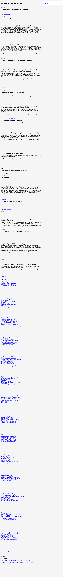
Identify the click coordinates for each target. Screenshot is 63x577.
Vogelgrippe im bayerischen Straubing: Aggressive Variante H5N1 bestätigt (10, 478)
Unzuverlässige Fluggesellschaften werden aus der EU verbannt (9, 338)
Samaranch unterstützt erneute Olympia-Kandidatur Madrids (8, 398)
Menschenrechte (5, 56)
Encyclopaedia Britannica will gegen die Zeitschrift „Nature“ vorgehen (9, 306)
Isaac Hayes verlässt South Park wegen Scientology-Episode (8, 413)
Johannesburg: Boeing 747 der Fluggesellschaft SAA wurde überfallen (9, 318)
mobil (45, 3)
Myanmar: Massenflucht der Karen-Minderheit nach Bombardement (9, 324)
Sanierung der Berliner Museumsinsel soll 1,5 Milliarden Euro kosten (9, 511)
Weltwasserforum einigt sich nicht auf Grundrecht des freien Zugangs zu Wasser (18, 18)
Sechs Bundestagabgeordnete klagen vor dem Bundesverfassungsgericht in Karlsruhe (19, 264)
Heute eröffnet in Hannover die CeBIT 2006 (6, 483)
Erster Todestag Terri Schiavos (5, 300)
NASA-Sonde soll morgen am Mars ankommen (7, 476)
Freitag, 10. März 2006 (4, 456)
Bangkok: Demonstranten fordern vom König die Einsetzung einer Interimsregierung (11, 335)
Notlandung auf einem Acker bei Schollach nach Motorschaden (9, 354)
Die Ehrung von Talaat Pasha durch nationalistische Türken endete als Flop (10, 400)
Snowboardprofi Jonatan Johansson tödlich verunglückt (8, 437)
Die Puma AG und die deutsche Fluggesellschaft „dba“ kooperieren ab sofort (10, 342)
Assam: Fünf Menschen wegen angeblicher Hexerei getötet (8, 385)
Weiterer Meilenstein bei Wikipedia (5, 444)
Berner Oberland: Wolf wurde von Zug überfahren (7, 344)
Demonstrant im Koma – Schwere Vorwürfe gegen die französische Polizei (10, 373)
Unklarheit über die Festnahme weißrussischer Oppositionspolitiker (9, 340)
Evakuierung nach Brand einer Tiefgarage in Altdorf (7, 364)
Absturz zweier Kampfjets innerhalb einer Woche (7, 357)
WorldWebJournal (28, 562)
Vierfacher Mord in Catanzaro (4, 302)
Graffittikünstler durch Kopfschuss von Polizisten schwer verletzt (9, 283)
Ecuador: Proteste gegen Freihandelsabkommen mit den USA (8, 412)
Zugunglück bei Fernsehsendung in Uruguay (6, 379)
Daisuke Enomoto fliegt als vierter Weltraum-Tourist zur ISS (8, 490)
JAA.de (47, 3)
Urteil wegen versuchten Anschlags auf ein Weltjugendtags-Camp (9, 343)
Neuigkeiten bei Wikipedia (4, 530)
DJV (3, 560)
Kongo (3, 259)
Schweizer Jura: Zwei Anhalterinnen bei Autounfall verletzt (8, 535)
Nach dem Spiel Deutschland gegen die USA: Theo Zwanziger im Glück (10, 322)
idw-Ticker (1, 560)
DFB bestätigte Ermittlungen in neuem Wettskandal (7, 457)
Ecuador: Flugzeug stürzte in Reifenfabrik (6, 336)
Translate (32, 562)
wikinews (9, 14)
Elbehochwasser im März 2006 (5, 303)
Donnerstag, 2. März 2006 (4, 538)
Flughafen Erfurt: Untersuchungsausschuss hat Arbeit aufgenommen (9, 365)
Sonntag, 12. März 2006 (4, 442)
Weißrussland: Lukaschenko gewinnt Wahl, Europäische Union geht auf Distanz (11, 382)
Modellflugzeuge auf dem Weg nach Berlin (6, 286)
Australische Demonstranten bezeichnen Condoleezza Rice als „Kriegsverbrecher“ (11, 394)
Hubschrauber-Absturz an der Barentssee (6, 435)
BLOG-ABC (35, 562)
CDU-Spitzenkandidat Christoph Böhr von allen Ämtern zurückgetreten (10, 327)
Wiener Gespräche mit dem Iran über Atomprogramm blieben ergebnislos (10, 532)
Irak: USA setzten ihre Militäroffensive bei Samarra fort (8, 404)
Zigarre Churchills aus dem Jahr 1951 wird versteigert (7, 363)
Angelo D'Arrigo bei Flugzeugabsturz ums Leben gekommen (8, 301)
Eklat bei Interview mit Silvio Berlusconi (6, 434)
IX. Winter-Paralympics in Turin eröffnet (6, 460)
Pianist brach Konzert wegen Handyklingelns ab (7, 499)
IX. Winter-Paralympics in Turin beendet (6, 381)
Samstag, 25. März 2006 (4, 341)
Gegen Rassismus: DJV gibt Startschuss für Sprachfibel (13, 92)
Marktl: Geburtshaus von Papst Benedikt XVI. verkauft (7, 284)
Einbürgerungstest (4, 87)
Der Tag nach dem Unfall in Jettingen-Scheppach (7, 459)
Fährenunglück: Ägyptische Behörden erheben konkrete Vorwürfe (9, 452)
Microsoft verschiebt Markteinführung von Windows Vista (8, 362)
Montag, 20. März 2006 (4, 376)
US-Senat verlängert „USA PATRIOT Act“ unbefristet (7, 521)
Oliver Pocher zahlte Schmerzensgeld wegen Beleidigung (8, 339)
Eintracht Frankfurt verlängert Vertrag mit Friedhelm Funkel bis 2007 (9, 461)
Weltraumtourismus (5, 177)
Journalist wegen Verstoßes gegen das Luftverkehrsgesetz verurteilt (9, 492)
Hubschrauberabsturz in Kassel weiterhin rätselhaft (7, 360)
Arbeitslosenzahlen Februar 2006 (5, 551)
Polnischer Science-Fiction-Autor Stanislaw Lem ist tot (7, 325)
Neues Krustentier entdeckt (4, 481)
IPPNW (26, 560)
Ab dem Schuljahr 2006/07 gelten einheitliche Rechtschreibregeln (9, 539)
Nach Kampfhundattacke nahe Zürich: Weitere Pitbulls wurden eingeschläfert (10, 474)
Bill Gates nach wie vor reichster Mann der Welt (11, 213)
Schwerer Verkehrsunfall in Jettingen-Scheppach (7, 471)
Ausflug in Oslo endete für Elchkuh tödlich (6, 472)
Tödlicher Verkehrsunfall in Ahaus (5, 346)
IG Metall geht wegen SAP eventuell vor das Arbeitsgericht (8, 518)
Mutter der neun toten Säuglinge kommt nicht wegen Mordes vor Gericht (10, 477)
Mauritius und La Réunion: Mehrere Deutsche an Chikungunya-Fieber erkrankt (10, 514)
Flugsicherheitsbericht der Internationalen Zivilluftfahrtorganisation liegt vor (10, 397)
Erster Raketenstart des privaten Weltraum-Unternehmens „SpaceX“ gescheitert (11, 337)
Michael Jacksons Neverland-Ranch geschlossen (7, 451)
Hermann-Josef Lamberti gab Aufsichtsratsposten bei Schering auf (15, 9)
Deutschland (4, 118)
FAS (20, 560)
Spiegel (22, 560)
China (17, 560)
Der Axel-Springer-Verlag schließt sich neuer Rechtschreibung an (9, 493)
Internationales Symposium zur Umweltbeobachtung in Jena (8, 358)
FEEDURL (3, 564)
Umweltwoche (11, 56)
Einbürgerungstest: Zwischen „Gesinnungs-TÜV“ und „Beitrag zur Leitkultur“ (17, 60)
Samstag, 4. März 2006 (4, 520)
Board (39, 562)
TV (31, 560)
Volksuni (24, 562)
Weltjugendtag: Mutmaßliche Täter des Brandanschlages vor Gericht (9, 537)
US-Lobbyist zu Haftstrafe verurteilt (5, 299)
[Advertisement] (7, 571)
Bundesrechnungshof (10, 560)
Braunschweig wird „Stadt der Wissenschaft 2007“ (7, 315)
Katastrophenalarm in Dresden (5, 282)
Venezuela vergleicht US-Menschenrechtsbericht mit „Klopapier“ (14, 201)
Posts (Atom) (5, 556)
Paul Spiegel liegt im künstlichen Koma (6, 403)
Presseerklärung (14, 118)
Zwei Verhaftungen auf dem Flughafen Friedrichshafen (8, 441)
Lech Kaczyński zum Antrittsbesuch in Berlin (6, 475)
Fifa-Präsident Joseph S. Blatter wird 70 (6, 458)
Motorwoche (5, 562)
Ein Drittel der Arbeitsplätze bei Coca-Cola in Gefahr (7, 540)
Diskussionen (4, 148)
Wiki (37, 562)
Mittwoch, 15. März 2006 (4, 420)
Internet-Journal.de (11, 4)
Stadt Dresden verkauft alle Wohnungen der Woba (7, 453)
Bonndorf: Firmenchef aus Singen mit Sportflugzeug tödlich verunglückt (10, 366)
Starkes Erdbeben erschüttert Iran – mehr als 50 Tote (7, 287)
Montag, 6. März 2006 (3, 501)
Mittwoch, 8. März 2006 (4, 482)
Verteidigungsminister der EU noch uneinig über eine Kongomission (15, 231)
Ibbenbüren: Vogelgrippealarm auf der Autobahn (7, 417)
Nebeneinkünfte (4, 276)
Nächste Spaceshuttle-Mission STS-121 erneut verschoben (8, 422)
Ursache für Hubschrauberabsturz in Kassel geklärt (7, 320)
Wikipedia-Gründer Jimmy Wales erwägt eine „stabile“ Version (8, 439)
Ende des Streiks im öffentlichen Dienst (6, 515)
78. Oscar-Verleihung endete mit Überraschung (7, 512)
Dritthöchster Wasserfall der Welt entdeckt (6, 414)
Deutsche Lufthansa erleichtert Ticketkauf (6, 517)
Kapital (4, 14)
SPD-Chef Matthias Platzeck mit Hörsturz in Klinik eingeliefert (8, 304)
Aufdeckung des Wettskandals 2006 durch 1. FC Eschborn (8, 440)
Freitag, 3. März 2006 (3, 531)
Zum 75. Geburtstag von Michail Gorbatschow (6, 541)
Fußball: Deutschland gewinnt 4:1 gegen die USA (7, 356)
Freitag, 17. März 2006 (4, 402)
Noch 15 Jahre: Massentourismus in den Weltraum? (7, 438)
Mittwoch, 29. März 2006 (4, 305)
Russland (14, 560)
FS (0, 564)
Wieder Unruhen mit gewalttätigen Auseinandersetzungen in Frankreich (10, 419)
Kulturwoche (10, 118)
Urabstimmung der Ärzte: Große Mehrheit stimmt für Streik (8, 421)
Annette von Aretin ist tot (4, 529)
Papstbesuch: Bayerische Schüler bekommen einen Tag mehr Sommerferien (10, 473)
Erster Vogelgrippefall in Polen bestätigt (6, 498)
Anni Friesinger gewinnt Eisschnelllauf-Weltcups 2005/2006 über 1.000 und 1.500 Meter (12, 516)
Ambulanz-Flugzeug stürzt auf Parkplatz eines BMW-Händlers (8, 462)
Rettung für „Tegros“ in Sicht (4, 510)
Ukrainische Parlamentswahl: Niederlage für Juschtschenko (8, 319)
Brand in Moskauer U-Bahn (4, 380)
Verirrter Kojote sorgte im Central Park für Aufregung (7, 361)
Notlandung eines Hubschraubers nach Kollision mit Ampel (8, 519)
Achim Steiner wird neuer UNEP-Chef (5, 416)
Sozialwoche (13, 562)
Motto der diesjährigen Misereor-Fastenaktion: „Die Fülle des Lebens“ (9, 500)
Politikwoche (8, 56)
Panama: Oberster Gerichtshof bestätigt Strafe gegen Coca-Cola (9, 298)
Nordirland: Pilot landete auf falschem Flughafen (7, 297)
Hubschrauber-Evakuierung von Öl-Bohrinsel (6, 415)
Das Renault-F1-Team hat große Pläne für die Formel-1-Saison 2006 (9, 533)
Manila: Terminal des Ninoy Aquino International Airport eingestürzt (9, 316)
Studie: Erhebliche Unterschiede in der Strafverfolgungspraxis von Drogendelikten (11, 454)
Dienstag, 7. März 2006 (4, 491)
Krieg (4, 173)
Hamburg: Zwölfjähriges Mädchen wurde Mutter (7, 536)
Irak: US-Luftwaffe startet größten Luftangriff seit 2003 (12, 153)
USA (6, 173)
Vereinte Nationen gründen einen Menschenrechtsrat (12, 120)
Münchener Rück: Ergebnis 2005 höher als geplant (7, 418)
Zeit (24, 560)
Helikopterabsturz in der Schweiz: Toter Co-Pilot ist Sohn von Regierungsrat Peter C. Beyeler (12, 496)
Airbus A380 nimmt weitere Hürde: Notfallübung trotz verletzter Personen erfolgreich (11, 326)
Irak (3, 173)
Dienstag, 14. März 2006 (4, 424)
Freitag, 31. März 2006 (4, 281)
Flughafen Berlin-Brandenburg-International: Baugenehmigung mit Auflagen (10, 374)
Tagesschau (28, 560)
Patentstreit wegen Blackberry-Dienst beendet (6, 522)
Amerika (4, 209)
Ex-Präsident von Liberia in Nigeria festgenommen (7, 307)
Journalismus (7, 118)
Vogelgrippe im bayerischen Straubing (5, 497)
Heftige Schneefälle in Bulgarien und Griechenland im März (8, 463)
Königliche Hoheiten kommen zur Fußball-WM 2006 (7, 480)
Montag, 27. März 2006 (4, 323)
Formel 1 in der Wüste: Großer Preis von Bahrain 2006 (8, 443)
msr (3, 199)
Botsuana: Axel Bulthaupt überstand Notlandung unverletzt (8, 285)
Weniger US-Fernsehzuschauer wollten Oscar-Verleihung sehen (9, 495)
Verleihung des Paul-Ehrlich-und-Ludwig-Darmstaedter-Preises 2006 (9, 377)
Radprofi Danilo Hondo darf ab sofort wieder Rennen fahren (8, 396)
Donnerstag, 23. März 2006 (4, 355)
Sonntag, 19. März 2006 (4, 383)
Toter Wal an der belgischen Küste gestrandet (6, 502)
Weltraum (5, 199)
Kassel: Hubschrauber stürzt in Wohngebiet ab (7, 375)
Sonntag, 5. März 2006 (4, 513)
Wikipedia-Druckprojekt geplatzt (5, 334)
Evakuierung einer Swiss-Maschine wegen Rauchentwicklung (8, 378)
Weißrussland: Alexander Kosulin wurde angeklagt (7, 288)
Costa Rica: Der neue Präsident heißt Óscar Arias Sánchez (8, 479)
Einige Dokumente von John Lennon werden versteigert (8, 317)
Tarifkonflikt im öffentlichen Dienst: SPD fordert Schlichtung (8, 436)
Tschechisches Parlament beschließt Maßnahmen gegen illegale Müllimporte (10, 395)
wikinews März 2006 (5, 279)
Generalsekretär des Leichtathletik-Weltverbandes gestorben (8, 433)
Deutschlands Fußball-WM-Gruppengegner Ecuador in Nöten (8, 345)
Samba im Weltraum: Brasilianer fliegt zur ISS (6, 296)
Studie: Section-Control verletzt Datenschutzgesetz (7, 534)
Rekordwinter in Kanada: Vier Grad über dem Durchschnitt (8, 423)
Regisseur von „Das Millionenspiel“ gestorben (6, 295)
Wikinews (6, 560)
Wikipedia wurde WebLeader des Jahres (6, 401)
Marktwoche (6, 14)
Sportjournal (17, 562)
